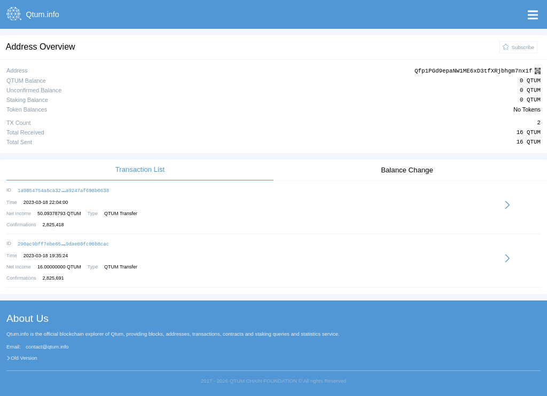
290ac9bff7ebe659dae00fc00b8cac (63, 242)
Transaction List (140, 168)
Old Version (24, 356)
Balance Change (407, 169)
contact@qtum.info (47, 345)
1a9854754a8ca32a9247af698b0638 (63, 189)
